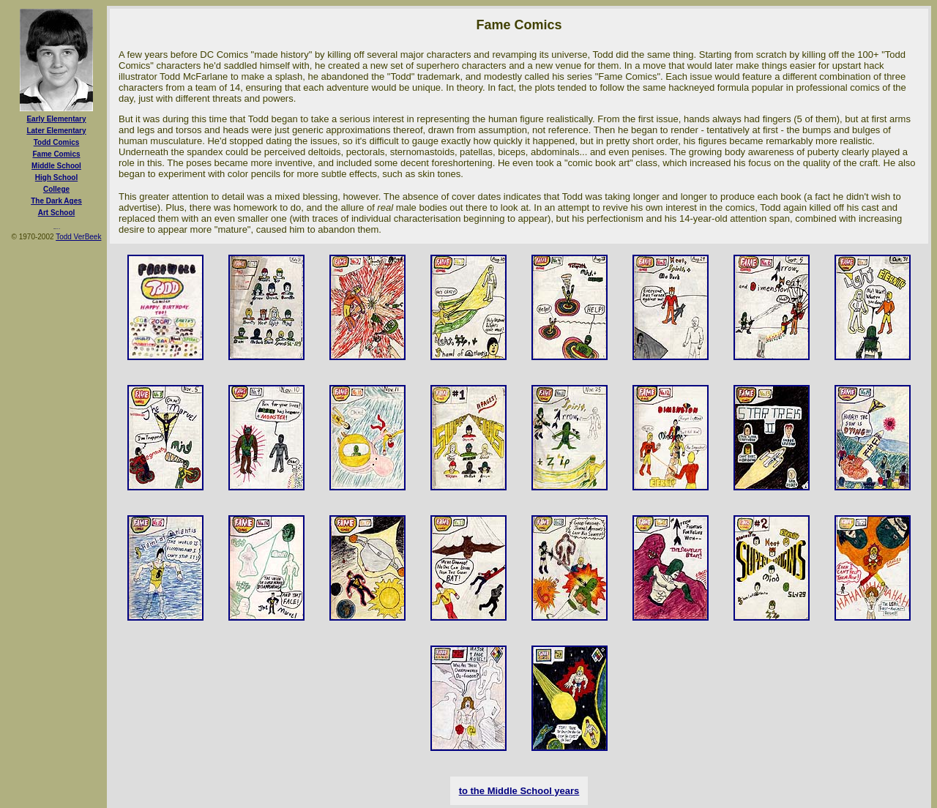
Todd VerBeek (78, 237)
